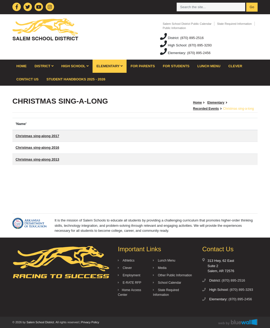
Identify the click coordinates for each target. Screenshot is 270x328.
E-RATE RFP (129, 282)
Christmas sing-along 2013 (37, 159)
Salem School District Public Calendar (187, 23)
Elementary (110, 66)
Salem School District (40, 322)
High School (75, 66)
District (44, 66)
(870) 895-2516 (192, 38)
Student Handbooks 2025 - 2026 (75, 79)
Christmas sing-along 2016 (37, 147)
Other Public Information (172, 275)
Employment (129, 275)
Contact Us (27, 79)
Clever (235, 66)
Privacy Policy (90, 322)
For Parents (143, 66)
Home (21, 66)
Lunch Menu (208, 66)
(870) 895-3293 (200, 45)
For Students (176, 66)
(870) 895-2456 (199, 53)
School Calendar (167, 282)
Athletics (126, 260)
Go (252, 7)
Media (159, 268)
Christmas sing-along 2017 (37, 136)
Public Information (174, 28)
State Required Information (234, 23)
